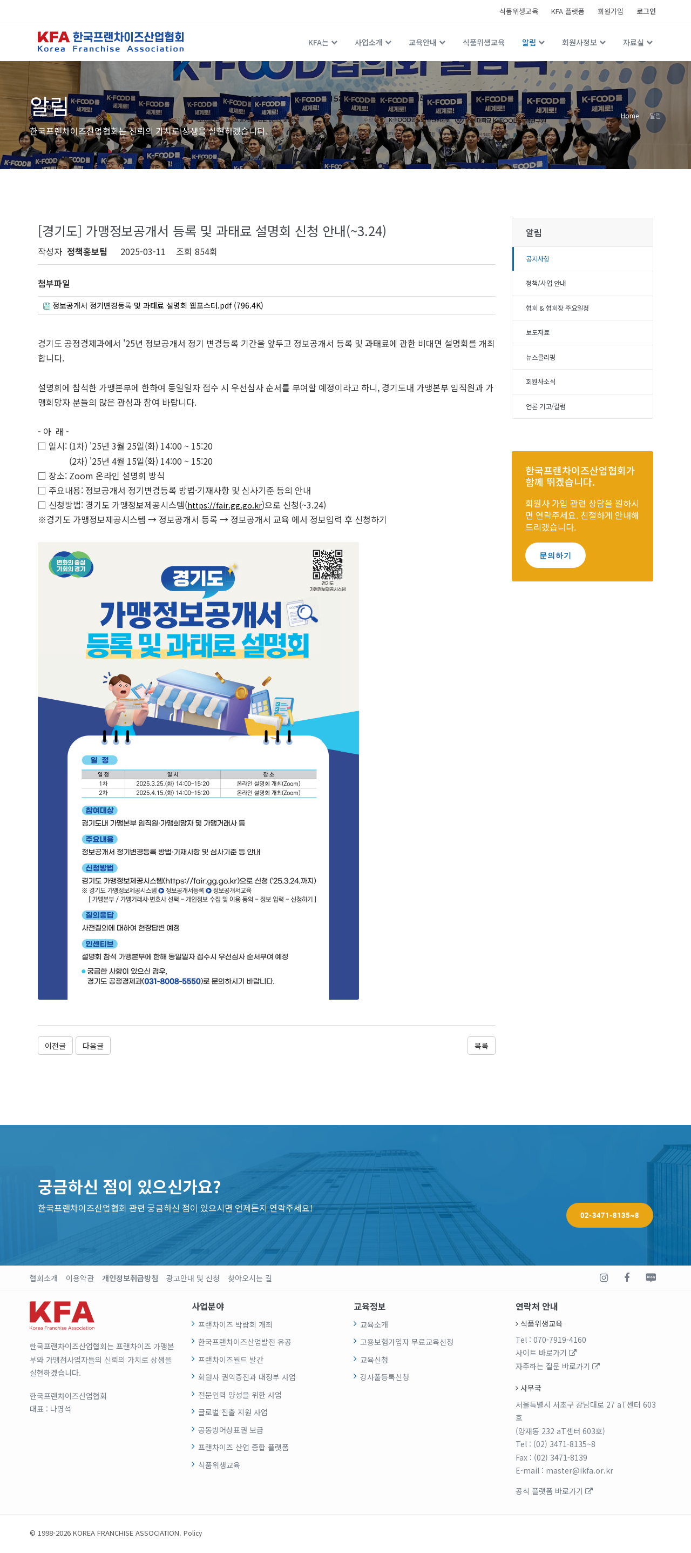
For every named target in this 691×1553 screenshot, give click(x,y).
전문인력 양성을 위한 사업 (240, 1396)
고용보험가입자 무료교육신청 (406, 1343)
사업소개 (369, 42)
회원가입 (611, 11)
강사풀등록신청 (384, 1379)
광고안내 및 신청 (193, 1279)
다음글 (93, 1047)
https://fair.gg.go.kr (226, 506)
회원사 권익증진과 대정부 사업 (247, 1379)
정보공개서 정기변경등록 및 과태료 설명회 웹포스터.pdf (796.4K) (167, 306)
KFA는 (318, 42)
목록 (482, 1047)
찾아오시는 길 (250, 1279)
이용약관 (80, 1279)
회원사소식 (543, 391)
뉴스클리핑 (543, 364)
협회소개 (44, 1279)
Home (630, 114)
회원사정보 (579, 42)
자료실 (633, 42)
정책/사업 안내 (549, 286)
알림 (529, 42)
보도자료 (540, 338)
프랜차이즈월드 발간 (230, 1361)
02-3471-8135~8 (609, 1196)
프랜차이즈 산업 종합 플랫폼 (243, 1449)
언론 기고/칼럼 (549, 417)
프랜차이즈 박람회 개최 (235, 1326)
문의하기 (555, 566)
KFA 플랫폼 (568, 11)
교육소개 (374, 1326)
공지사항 (540, 260)
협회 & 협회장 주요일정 (563, 312)
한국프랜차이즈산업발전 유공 (245, 1343)
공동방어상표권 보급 (230, 1431)
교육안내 (423, 42)
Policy (193, 1534)
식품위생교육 (518, 11)
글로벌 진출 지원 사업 (233, 1414)
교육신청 (374, 1361)
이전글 (55, 1047)
